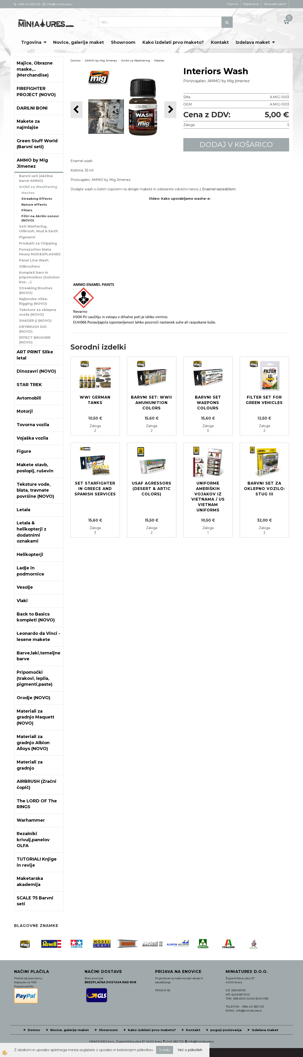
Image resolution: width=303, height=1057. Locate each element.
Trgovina (31, 42)
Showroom (123, 42)
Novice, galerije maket (78, 42)
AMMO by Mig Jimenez (101, 60)
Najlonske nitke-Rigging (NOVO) (33, 301)
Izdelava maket (253, 42)
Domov (76, 60)
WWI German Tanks (95, 400)
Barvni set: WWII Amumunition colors (151, 402)
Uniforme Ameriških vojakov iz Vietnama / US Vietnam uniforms (208, 496)
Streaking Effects (36, 198)
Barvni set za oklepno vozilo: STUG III (264, 488)
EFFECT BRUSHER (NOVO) (35, 339)
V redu (164, 1050)
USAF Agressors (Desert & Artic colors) (151, 488)
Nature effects (34, 204)
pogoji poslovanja (226, 1030)
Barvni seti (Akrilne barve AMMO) (36, 178)
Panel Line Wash (34, 260)
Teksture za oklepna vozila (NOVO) (37, 312)
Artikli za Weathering (38, 187)
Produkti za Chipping (38, 243)
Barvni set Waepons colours (208, 402)
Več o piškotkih (190, 1050)
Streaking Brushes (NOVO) (35, 290)
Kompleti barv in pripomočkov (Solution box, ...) (39, 277)
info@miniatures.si (201, 1041)
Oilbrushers (29, 266)
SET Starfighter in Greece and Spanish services (95, 488)
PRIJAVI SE (162, 990)
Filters (26, 210)
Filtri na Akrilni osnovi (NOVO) (40, 218)
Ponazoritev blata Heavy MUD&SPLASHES (40, 251)
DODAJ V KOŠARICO (236, 144)
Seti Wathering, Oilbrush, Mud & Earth (38, 228)
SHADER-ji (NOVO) (35, 320)
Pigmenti (27, 237)
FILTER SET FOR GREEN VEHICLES (264, 400)
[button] (170, 109)
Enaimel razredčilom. (219, 189)
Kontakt (220, 42)
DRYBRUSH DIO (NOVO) (33, 329)
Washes (28, 193)
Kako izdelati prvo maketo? (173, 42)
